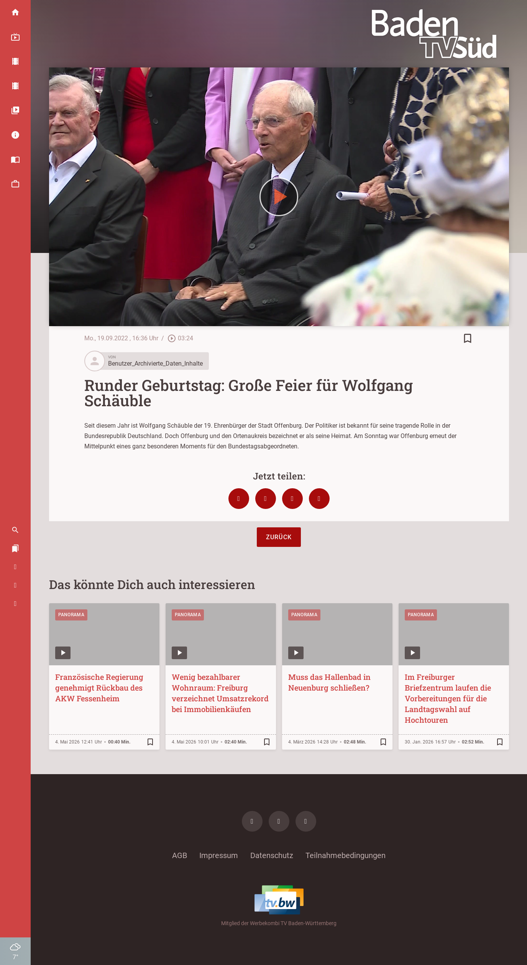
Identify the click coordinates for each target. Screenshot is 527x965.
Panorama (71, 614)
